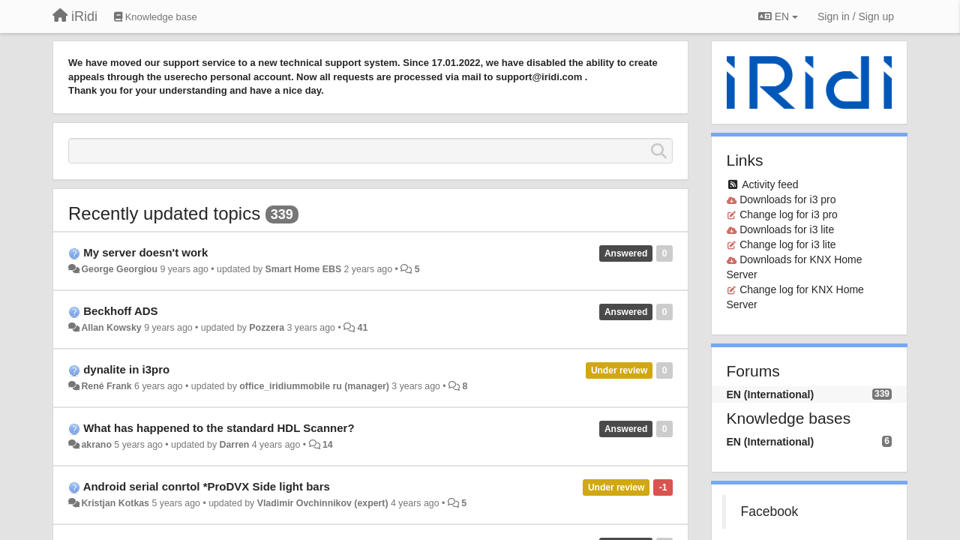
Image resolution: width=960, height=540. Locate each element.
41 (363, 327)
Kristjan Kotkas (115, 503)
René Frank (106, 386)
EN (778, 16)
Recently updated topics (164, 213)
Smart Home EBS (304, 269)
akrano (96, 445)
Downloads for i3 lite (787, 230)
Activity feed (770, 184)
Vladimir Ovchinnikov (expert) (322, 503)
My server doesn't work (145, 252)
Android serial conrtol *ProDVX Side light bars (206, 486)
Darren (235, 445)
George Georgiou (119, 269)
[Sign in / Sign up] (856, 16)
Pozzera (266, 327)
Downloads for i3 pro (788, 200)
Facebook (770, 511)
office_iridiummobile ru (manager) (314, 386)
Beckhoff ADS (120, 310)
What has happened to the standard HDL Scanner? (218, 428)
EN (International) (770, 394)
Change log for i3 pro (789, 214)
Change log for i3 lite (788, 244)
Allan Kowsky (111, 327)
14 (327, 445)
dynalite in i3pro (126, 369)
